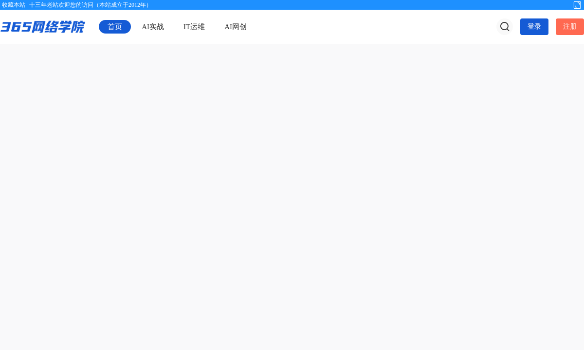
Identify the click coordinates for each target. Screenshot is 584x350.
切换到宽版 (577, 4)
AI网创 (235, 27)
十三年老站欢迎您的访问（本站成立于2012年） (90, 4)
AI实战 (153, 27)
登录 (534, 26)
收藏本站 (13, 4)
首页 (115, 27)
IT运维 (194, 27)
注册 (570, 26)
